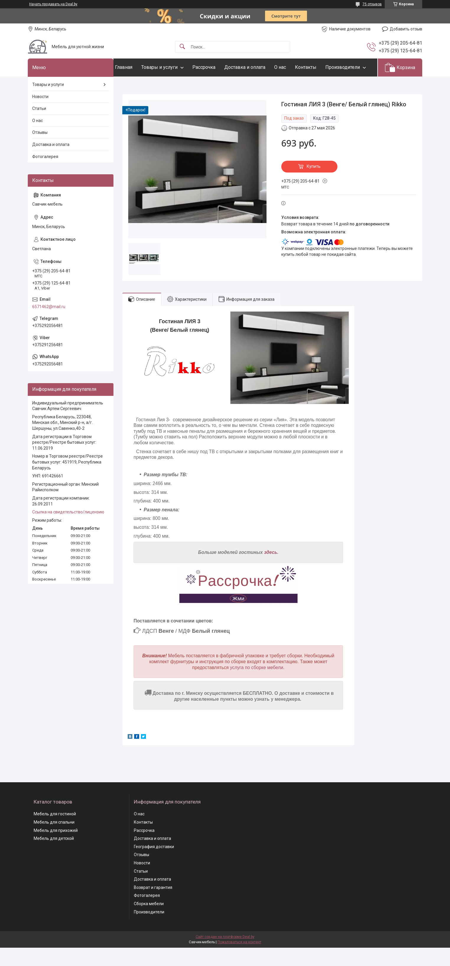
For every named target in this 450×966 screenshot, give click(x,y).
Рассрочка (215, 67)
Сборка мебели (149, 921)
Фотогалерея (45, 174)
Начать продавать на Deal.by (53, 4)
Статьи (39, 126)
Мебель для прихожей (56, 848)
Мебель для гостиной (55, 832)
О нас (292, 67)
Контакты (317, 67)
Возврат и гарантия (153, 905)
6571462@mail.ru (48, 324)
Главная (135, 67)
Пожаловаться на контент (239, 960)
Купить (314, 184)
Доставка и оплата (256, 67)
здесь (270, 570)
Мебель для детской (54, 856)
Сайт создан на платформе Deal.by (225, 955)
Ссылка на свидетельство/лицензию (68, 530)
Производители (144, 85)
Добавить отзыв (406, 29)
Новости (40, 114)
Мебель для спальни (54, 840)
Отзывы (40, 150)
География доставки (154, 864)
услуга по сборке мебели (256, 685)
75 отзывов (372, 4)
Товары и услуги (171, 67)
